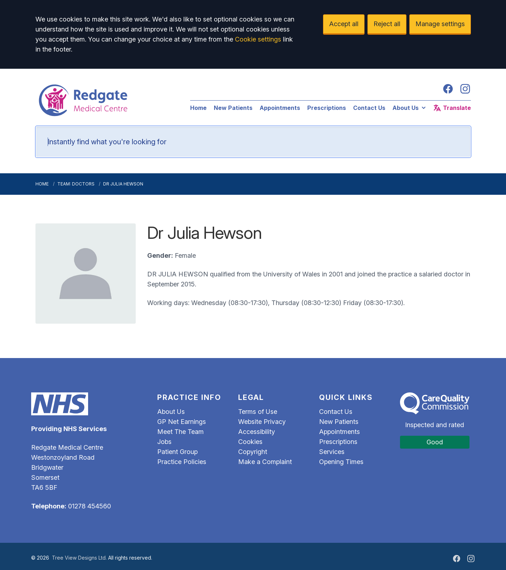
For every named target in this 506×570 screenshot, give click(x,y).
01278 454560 (89, 506)
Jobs (164, 441)
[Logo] (105, 100)
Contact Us (369, 107)
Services (331, 451)
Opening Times (341, 461)
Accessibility (256, 431)
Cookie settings (258, 39)
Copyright (252, 451)
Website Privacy (262, 421)
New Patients (233, 107)
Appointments (280, 107)
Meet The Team (180, 431)
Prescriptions (326, 107)
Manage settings (440, 24)
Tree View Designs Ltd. (79, 558)
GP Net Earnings (181, 421)
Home (198, 107)
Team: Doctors (76, 184)
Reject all (387, 24)
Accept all (343, 24)
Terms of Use (257, 411)
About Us (409, 107)
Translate (452, 107)
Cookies (250, 441)
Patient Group (177, 451)
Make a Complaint (265, 461)
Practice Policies (181, 461)
